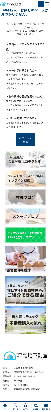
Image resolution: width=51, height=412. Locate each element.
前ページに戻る (25, 139)
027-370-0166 (21, 384)
